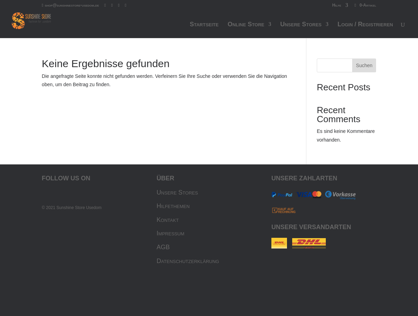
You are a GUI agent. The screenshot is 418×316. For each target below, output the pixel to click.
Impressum (170, 233)
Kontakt (168, 219)
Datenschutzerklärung (188, 261)
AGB (163, 247)
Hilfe (336, 5)
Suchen (364, 65)
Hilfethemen (173, 205)
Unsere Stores (177, 192)
